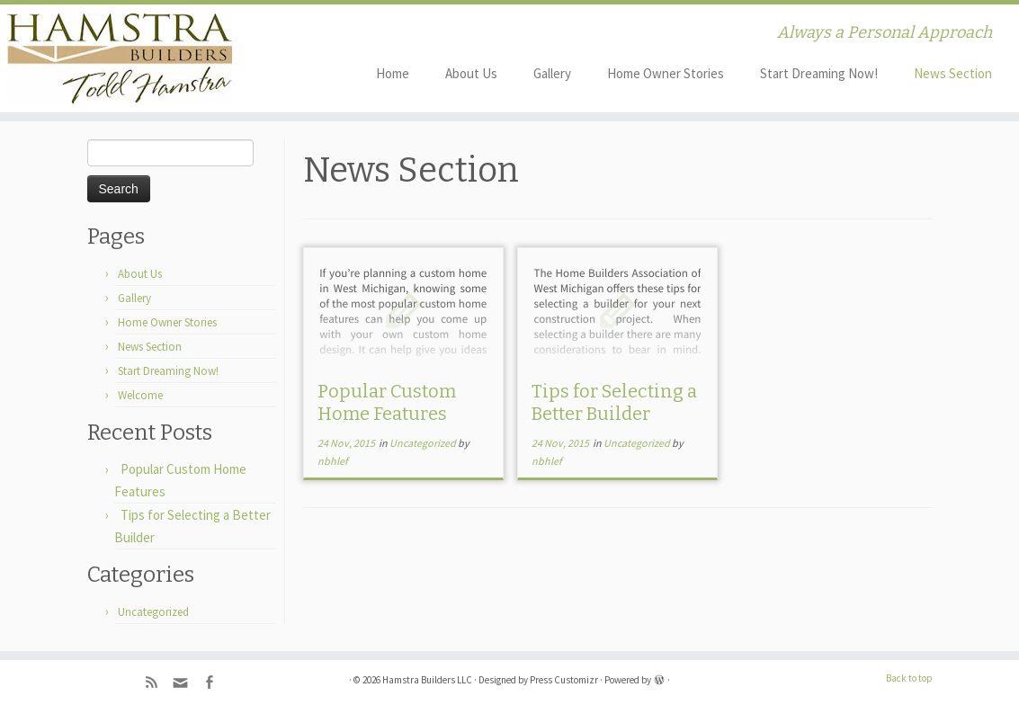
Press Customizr (564, 680)
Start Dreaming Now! (819, 73)
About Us (471, 73)
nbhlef (332, 461)
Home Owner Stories (665, 73)
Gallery (552, 73)
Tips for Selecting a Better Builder (614, 402)
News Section (953, 73)
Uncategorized (153, 612)
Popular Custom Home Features (386, 402)
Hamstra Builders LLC (427, 680)
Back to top (909, 678)
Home (392, 73)
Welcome (140, 395)
